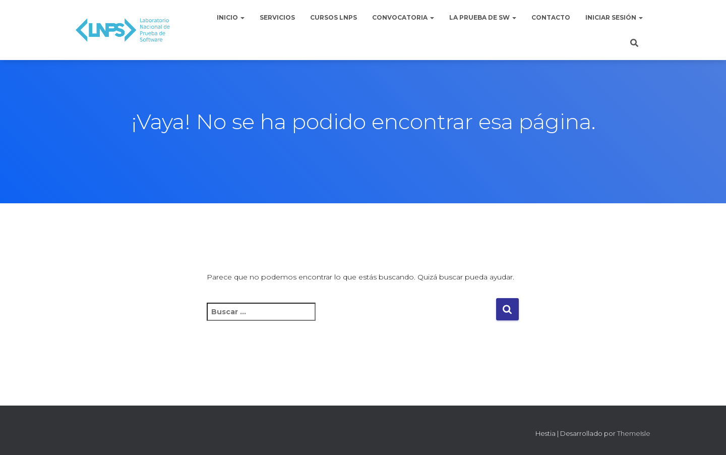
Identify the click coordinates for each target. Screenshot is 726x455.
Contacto (550, 17)
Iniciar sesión (614, 17)
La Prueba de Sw (482, 17)
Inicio (231, 17)
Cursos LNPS (333, 17)
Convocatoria (403, 17)
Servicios (277, 17)
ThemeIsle (633, 433)
